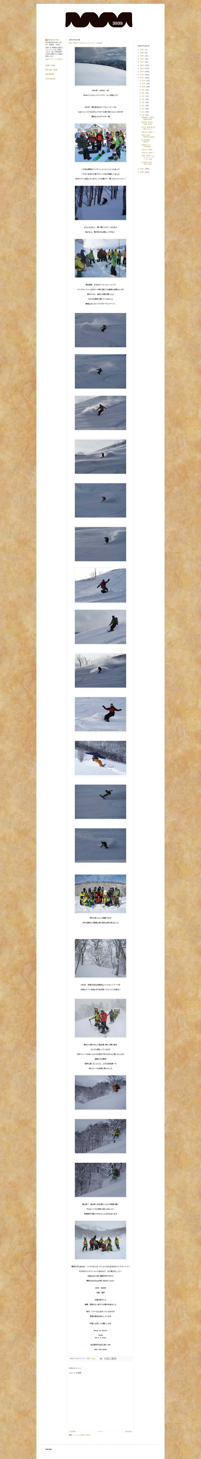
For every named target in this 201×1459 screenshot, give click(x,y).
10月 (144, 87)
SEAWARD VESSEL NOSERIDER (148, 118)
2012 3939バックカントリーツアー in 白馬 (85, 43)
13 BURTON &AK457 (146, 141)
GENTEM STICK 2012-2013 (147, 123)
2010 (142, 172)
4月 (143, 106)
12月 (144, 81)
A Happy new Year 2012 (147, 163)
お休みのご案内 (147, 150)
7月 (143, 96)
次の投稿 (72, 1431)
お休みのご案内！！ (148, 132)
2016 (142, 65)
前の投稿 (128, 1431)
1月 (143, 115)
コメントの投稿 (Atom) (82, 1435)
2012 (142, 78)
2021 (142, 50)
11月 (144, 84)
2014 (142, 72)
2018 (142, 59)
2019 (142, 56)
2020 (142, 53)
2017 (142, 62)
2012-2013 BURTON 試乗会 (148, 136)
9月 (143, 90)
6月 (143, 99)
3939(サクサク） (54, 40)
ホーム (100, 1431)
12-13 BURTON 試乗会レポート (148, 128)
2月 (143, 112)
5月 (143, 102)
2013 (142, 75)
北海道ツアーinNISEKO (146, 146)
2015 (142, 68)
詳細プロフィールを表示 (53, 59)
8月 (143, 93)
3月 (143, 109)
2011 (142, 169)
